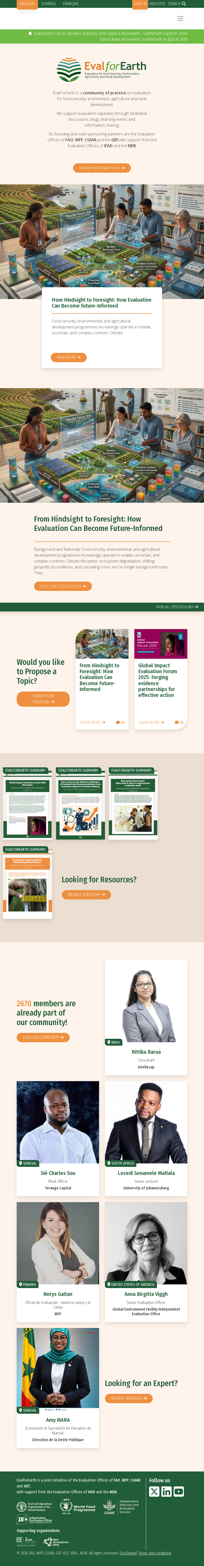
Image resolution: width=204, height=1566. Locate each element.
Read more (66, 357)
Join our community (41, 1037)
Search (174, 3)
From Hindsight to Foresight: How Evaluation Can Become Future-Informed (101, 303)
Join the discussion (60, 586)
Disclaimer (128, 1553)
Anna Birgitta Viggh (146, 1294)
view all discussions (174, 607)
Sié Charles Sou (58, 1173)
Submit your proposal (43, 699)
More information (99, 168)
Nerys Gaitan (57, 1294)
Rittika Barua (146, 1052)
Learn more (90, 722)
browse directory (84, 894)
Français (71, 3)
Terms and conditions (155, 1553)
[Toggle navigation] (180, 19)
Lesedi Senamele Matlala (146, 1173)
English (27, 3)
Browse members (126, 1398)
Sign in (140, 3)
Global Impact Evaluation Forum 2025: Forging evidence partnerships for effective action (157, 680)
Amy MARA (58, 1420)
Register (157, 3)
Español (48, 3)
